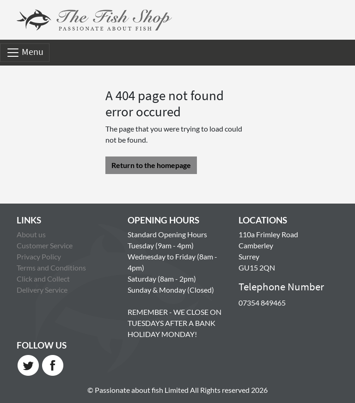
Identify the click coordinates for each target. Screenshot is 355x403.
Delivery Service (42, 289)
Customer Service (45, 245)
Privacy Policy (39, 256)
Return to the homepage (151, 165)
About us (31, 234)
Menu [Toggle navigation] (24, 53)
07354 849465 (262, 302)
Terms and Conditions (51, 267)
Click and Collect (43, 278)
